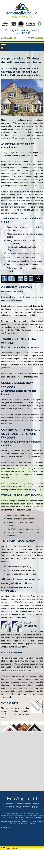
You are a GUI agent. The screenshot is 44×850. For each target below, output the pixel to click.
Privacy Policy (5, 827)
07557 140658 (35, 38)
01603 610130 (8, 38)
